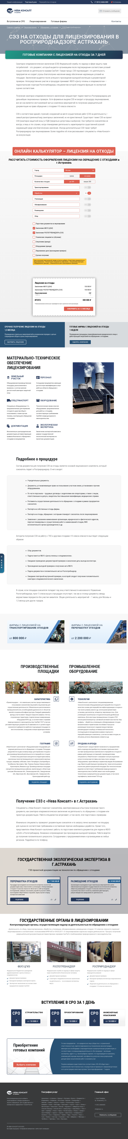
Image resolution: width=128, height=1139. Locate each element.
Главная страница (14, 27)
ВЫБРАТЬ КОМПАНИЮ (80, 342)
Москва (67, 170)
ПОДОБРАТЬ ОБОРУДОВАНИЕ (88, 782)
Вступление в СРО (16, 21)
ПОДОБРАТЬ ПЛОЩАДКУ (39, 782)
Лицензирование (37, 21)
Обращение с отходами (49, 27)
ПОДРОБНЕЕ (19, 899)
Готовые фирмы (59, 21)
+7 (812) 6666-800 (100, 1105)
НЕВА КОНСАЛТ (13, 1126)
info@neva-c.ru (99, 1109)
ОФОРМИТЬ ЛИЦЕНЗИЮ (15, 342)
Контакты (116, 21)
